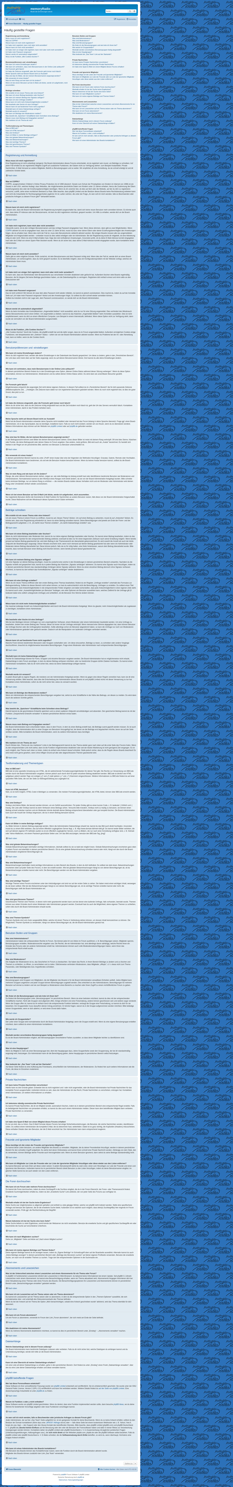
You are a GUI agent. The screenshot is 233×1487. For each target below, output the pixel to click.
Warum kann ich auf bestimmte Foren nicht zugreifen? (25, 106)
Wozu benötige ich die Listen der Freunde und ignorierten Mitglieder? (97, 75)
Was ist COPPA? (12, 40)
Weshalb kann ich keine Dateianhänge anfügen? (23, 109)
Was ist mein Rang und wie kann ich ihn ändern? (23, 80)
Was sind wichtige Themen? (16, 142)
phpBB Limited (56, 426)
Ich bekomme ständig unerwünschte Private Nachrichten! (93, 64)
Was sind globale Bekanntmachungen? (20, 137)
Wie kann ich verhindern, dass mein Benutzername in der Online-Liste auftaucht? (35, 67)
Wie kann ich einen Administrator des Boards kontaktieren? (93, 140)
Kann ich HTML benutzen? (15, 130)
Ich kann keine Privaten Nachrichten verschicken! (90, 62)
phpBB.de (74, 426)
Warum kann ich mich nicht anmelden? (20, 47)
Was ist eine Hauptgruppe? (82, 52)
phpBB (63, 1474)
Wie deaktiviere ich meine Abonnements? (87, 113)
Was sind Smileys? (12, 133)
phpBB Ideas (119, 1404)
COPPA (9, 231)
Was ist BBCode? (12, 128)
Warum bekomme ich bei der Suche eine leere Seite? (91, 91)
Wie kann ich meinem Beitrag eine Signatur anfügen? (25, 97)
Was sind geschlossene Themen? (18, 144)
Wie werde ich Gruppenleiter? (83, 47)
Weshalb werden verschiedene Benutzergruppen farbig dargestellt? (96, 50)
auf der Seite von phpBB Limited (111, 1388)
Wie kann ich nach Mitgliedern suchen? (86, 94)
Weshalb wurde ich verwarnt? (16, 111)
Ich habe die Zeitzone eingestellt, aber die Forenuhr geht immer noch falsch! (33, 71)
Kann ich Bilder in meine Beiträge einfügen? (21, 135)
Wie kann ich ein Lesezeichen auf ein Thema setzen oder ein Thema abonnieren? (102, 108)
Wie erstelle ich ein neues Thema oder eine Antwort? (25, 93)
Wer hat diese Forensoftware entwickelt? (87, 131)
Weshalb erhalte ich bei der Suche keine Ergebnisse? (91, 89)
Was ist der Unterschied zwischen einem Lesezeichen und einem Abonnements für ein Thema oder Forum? (103, 105)
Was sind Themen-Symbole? (16, 146)
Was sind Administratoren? (82, 38)
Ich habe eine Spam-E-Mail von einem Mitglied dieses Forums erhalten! (98, 67)
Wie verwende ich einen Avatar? (17, 78)
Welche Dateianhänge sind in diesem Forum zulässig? (92, 121)
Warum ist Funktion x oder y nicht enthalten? (88, 133)
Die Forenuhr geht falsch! (15, 69)
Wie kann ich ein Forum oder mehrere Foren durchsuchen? (93, 87)
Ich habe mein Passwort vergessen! (19, 52)
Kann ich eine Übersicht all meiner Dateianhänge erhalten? (93, 123)
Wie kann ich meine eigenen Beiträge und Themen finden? (93, 96)
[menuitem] (22, 19)
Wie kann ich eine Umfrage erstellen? (19, 100)
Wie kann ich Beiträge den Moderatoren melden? (23, 113)
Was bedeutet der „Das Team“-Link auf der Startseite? (91, 54)
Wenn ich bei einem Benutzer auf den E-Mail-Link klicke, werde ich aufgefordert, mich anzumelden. (37, 84)
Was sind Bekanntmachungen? (17, 140)
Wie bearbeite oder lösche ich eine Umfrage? (22, 104)
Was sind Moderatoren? (81, 40)
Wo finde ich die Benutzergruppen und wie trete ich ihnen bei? (94, 45)
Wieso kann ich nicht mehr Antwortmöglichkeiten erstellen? (27, 102)
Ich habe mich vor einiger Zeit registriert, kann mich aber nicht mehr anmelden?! (34, 50)
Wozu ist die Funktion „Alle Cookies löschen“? (22, 57)
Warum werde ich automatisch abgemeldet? (21, 54)
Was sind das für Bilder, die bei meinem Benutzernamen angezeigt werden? (33, 76)
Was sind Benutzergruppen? (82, 43)
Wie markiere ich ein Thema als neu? (19, 120)
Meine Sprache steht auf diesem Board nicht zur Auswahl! (27, 73)
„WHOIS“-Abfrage (53, 1423)
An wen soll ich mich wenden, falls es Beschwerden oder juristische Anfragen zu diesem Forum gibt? (104, 137)
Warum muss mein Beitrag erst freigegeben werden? (25, 118)
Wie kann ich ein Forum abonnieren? (85, 111)
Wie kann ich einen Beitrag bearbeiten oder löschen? (25, 95)
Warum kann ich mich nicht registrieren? (20, 43)
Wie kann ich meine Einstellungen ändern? (21, 64)
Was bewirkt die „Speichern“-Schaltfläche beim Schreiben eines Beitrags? (32, 116)
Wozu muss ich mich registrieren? (18, 38)
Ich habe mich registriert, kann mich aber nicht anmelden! (26, 45)
